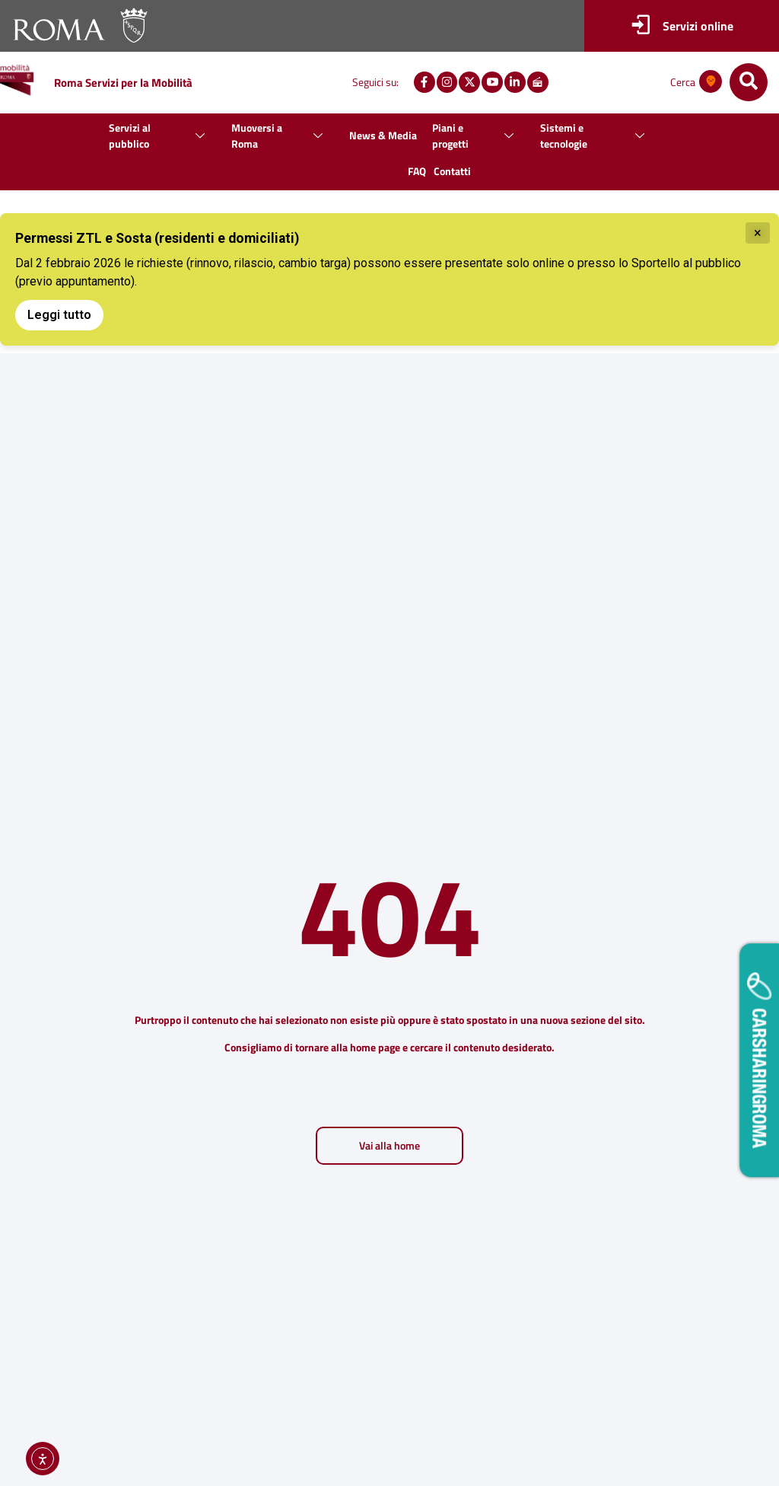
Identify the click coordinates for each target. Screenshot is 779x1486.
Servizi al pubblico (162, 135)
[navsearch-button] (749, 82)
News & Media (383, 135)
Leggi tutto (59, 315)
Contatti (452, 171)
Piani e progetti (478, 135)
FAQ (417, 171)
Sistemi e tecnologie (598, 135)
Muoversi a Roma (282, 135)
